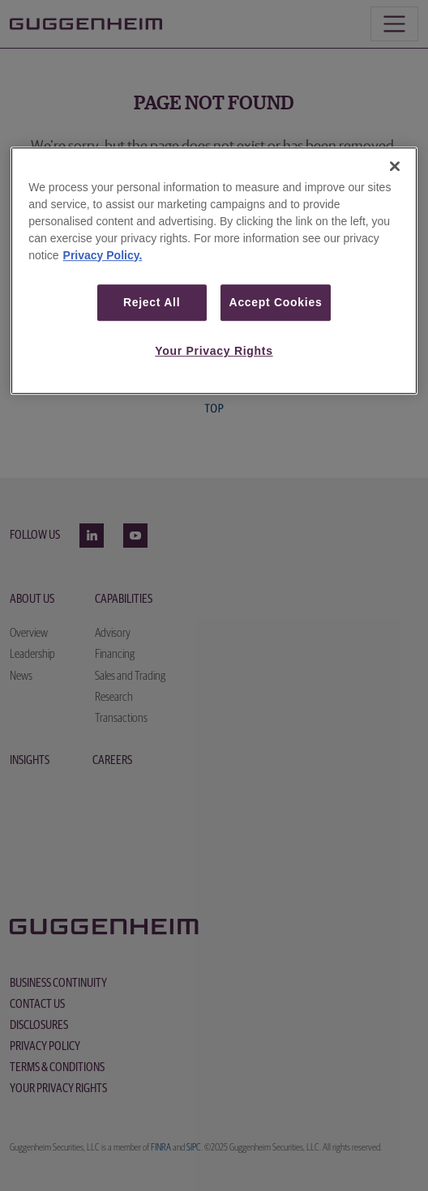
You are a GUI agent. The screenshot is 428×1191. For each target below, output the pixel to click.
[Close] (395, 166)
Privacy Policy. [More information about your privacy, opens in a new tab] (103, 255)
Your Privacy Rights (213, 350)
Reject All (151, 302)
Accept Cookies (276, 302)
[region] (214, 271)
